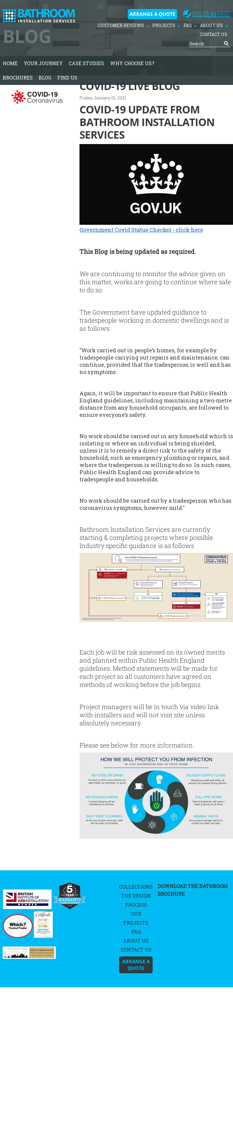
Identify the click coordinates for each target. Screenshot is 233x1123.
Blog (45, 77)
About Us (211, 25)
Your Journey (43, 63)
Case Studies (86, 63)
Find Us (67, 77)
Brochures (18, 77)
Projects (163, 25)
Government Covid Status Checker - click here (141, 229)
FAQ (188, 25)
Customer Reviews (121, 25)
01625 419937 (211, 13)
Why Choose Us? (132, 63)
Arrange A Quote (152, 14)
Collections (136, 887)
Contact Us (213, 34)
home (10, 63)
